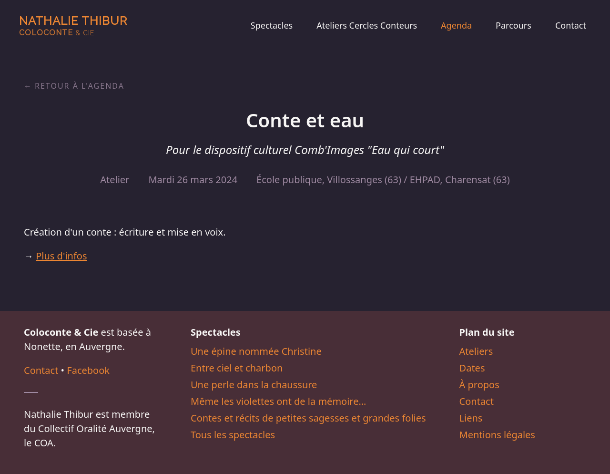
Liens (471, 418)
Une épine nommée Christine (256, 351)
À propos (479, 384)
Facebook (88, 370)
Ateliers (476, 351)
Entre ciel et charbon (237, 367)
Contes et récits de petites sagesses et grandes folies (308, 418)
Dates (472, 367)
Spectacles (272, 25)
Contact (570, 25)
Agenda (456, 25)
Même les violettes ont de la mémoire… (278, 401)
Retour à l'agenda (79, 86)
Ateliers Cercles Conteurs (366, 25)
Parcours (513, 25)
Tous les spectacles (233, 434)
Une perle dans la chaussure (254, 384)
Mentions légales (497, 434)
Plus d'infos (61, 255)
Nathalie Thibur (73, 25)
